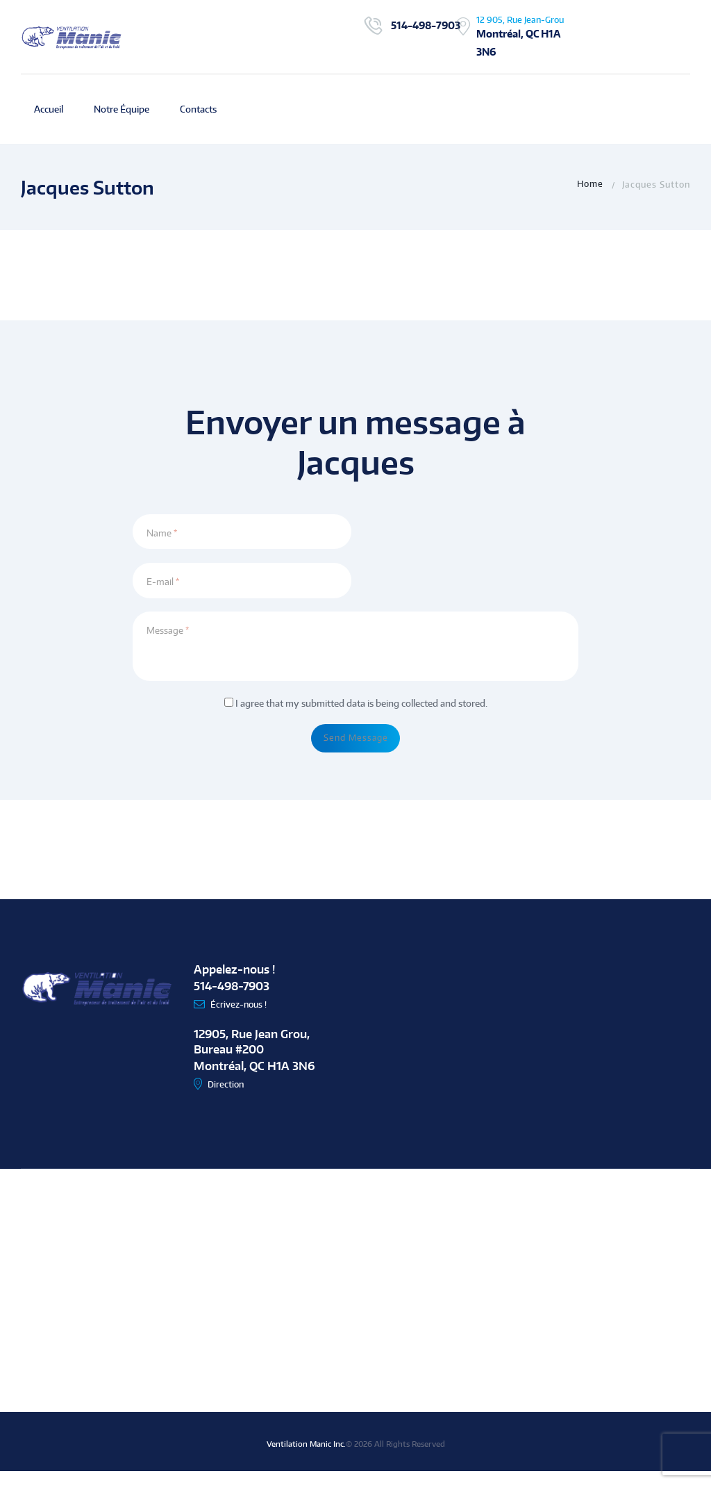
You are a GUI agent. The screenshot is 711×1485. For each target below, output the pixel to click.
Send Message (355, 748)
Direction (228, 1098)
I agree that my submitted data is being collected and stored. (361, 710)
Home (590, 184)
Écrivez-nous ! (241, 1018)
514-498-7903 (425, 25)
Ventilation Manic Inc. (306, 1458)
